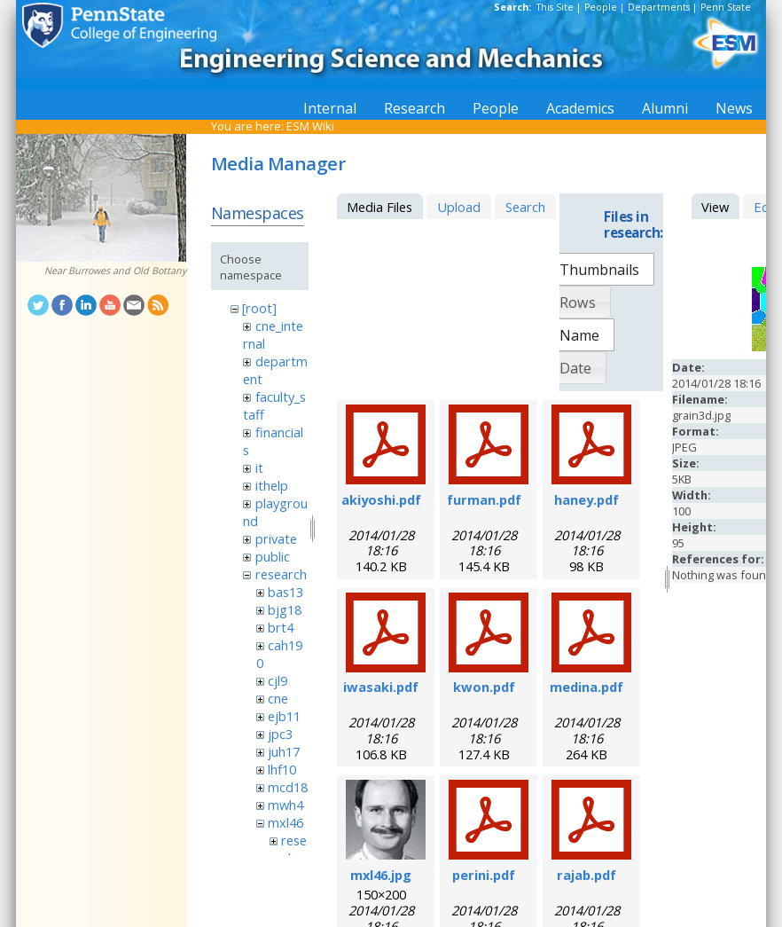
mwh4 (285, 804)
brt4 (280, 627)
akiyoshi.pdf (381, 499)
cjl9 (277, 680)
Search (525, 207)
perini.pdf (483, 875)
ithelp (271, 485)
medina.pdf (586, 686)
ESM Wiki (310, 126)
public (272, 556)
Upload (459, 207)
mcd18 (288, 787)
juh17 (284, 751)
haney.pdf (586, 499)
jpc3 (280, 733)
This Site (555, 7)
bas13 (285, 592)
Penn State (725, 7)
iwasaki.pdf (380, 686)
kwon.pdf (484, 686)
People (600, 7)
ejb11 (284, 716)
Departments (659, 7)
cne (278, 698)
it (259, 467)
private (276, 538)
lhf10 (282, 769)
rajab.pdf (586, 875)
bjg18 (284, 609)
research (281, 574)
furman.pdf (484, 499)
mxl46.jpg (380, 875)
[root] (259, 308)
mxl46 (285, 822)
